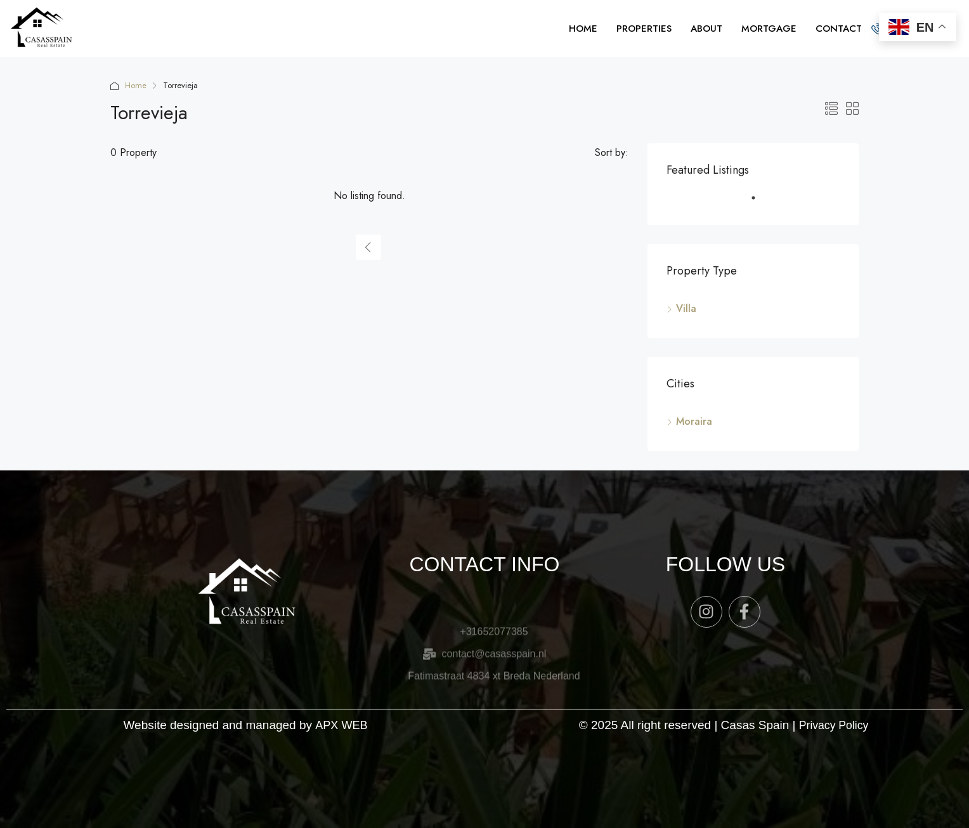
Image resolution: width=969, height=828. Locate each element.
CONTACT (839, 29)
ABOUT (706, 29)
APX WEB (341, 725)
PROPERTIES (644, 29)
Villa (686, 308)
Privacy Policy (833, 725)
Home (135, 85)
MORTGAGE (769, 29)
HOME (583, 29)
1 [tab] (759, 203)
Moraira (694, 421)
